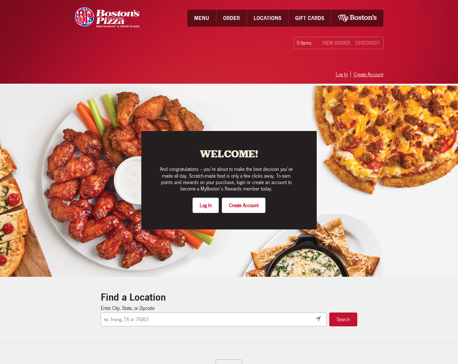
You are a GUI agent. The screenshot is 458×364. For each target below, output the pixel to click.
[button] (202, 18)
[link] (107, 18)
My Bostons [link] (357, 18)
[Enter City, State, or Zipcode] (214, 319)
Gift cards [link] (309, 18)
